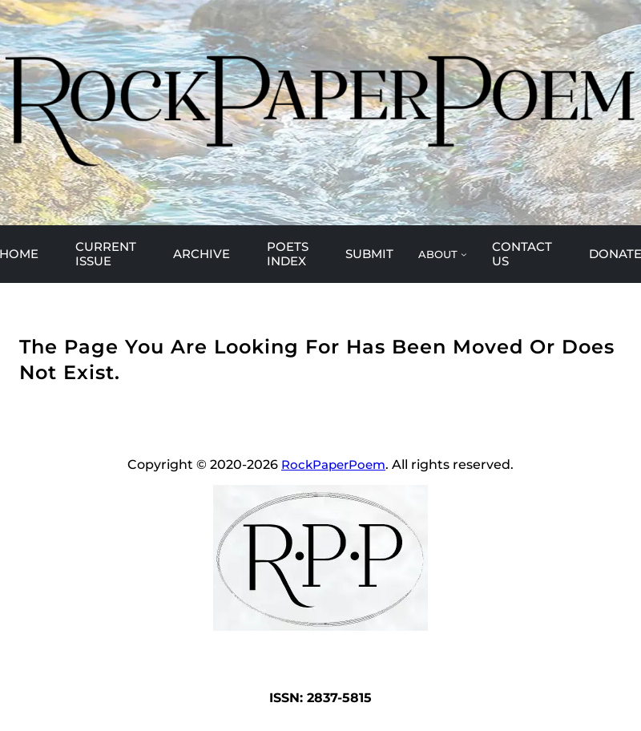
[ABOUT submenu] (442, 254)
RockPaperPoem (333, 464)
